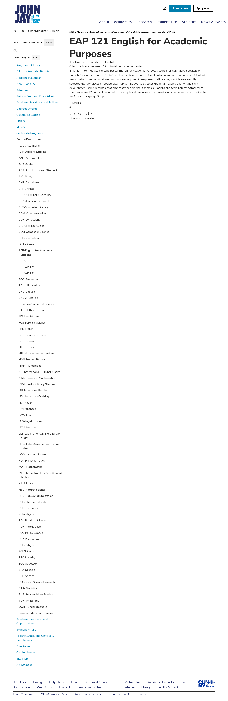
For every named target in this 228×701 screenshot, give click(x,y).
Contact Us (141, 694)
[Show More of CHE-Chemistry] (16, 182)
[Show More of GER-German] (16, 340)
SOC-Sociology (28, 563)
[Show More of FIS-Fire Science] (16, 316)
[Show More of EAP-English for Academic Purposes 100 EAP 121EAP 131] (16, 250)
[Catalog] (28, 42)
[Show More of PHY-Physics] (16, 514)
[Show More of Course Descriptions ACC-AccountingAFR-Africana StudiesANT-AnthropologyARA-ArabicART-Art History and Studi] (14, 139)
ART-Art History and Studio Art (39, 170)
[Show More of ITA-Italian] (16, 402)
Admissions (23, 90)
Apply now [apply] (203, 8)
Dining (37, 682)
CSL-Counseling (29, 238)
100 (23, 261)
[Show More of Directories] (14, 646)
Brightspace (21, 687)
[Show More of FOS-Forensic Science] (16, 322)
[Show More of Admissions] (14, 90)
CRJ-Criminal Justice (31, 226)
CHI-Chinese (26, 189)
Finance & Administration (89, 682)
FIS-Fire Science (29, 316)
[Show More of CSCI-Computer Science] (16, 231)
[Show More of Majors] (14, 120)
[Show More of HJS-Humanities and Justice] (16, 353)
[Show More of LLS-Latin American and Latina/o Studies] (16, 433)
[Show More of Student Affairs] (14, 629)
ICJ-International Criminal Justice (39, 372)
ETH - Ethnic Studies (32, 310)
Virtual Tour (133, 682)
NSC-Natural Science (32, 490)
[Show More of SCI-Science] (16, 551)
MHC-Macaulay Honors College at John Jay (40, 475)
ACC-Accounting (29, 145)
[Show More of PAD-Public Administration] (16, 495)
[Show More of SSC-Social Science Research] (16, 582)
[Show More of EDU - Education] (16, 285)
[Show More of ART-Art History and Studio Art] (16, 170)
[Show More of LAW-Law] (16, 414)
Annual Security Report (119, 694)
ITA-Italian (25, 403)
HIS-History (26, 347)
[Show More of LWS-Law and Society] (16, 454)
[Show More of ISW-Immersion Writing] (16, 396)
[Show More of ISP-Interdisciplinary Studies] (16, 384)
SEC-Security (27, 557)
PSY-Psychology (29, 539)
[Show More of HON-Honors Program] (16, 359)
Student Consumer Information (88, 694)
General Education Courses (36, 613)
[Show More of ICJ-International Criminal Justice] (16, 371)
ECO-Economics (29, 279)
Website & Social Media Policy (54, 694)
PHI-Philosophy (29, 508)
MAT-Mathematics (30, 467)
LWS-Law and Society (33, 454)
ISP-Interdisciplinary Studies (37, 384)
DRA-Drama (26, 244)
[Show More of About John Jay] (14, 83)
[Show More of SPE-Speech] (16, 575)
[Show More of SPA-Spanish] (16, 569)
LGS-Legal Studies (31, 421)
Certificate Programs (29, 133)
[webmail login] (164, 8)
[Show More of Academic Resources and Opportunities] (14, 618)
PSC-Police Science (31, 533)
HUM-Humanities (30, 366)
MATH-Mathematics (32, 460)
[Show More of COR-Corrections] (16, 219)
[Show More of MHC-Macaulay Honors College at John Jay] (16, 472)
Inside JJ (64, 687)
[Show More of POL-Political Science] (16, 520)
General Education (28, 115)
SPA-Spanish (27, 570)
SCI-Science (26, 551)
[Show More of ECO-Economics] (16, 279)
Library (146, 687)
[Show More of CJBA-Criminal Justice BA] (16, 194)
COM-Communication (32, 213)
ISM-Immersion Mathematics (37, 378)
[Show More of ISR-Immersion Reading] (16, 390)
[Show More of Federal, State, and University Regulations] (14, 635)
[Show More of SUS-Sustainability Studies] (16, 594)
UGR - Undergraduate (33, 607)
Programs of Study (28, 65)
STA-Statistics (28, 588)
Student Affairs (26, 629)
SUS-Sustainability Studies (36, 594)
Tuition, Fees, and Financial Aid (35, 96)
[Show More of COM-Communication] (16, 213)
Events (185, 682)
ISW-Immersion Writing (34, 396)
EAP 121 (29, 267)
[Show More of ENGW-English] (16, 297)
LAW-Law (25, 415)
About (104, 21)
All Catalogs (24, 665)
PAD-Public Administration (36, 496)
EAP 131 (29, 273)
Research (144, 21)
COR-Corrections (29, 220)
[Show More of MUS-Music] (16, 483)
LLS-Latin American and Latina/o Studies (39, 436)
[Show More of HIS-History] (16, 347)
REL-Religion (27, 545)
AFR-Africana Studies (32, 152)
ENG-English (27, 292)
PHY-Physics (26, 514)
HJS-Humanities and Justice (36, 353)
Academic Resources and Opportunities (32, 621)
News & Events (213, 21)
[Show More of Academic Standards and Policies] (14, 102)
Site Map (22, 659)
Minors (20, 127)
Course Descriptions (29, 139)
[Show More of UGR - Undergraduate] (16, 606)
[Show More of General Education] (14, 114)
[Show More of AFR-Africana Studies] (16, 151)
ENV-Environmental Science (36, 304)
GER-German (27, 341)
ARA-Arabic (26, 164)
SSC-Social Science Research (37, 582)
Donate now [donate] (180, 8)
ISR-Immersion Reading (34, 390)
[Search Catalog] (33, 50)
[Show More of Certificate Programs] (14, 133)
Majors (20, 121)
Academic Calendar (28, 78)
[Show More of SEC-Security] (16, 557)
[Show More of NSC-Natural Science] (16, 489)
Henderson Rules (89, 687)
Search (36, 57)
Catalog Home (25, 652)
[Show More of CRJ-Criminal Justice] (16, 225)
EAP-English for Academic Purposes (36, 253)
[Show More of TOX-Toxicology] (16, 600)
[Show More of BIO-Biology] (16, 176)
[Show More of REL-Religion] (16, 545)
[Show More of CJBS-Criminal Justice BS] (16, 200)
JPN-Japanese (27, 409)
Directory (19, 682)
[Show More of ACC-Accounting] (16, 145)
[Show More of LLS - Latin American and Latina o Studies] (16, 443)
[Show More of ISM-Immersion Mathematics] (16, 377)
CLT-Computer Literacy (34, 207)
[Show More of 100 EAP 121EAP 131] (18, 260)
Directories (23, 646)
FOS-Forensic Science (32, 322)
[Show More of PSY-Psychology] (16, 538)
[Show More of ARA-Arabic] (16, 164)
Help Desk (56, 682)
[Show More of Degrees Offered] (14, 108)
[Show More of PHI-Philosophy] (16, 507)
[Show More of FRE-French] (16, 328)
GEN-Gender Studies (32, 335)
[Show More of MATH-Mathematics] (16, 460)
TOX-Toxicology (29, 601)
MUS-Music (26, 483)
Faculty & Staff (167, 687)
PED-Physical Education (34, 502)
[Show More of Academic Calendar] (14, 77)
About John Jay (25, 84)
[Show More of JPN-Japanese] (16, 408)
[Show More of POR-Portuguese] (16, 526)
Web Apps (44, 687)
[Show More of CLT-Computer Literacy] (16, 207)
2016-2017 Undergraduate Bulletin (86, 32)
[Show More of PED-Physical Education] (16, 501)
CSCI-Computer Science (34, 232)
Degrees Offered (27, 109)
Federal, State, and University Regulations (35, 638)
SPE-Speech (26, 576)
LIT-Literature (28, 427)
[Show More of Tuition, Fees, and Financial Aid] (14, 96)
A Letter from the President (34, 71)
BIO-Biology (26, 176)
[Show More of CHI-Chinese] (16, 188)
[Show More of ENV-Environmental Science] (16, 303)
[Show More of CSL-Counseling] (16, 237)
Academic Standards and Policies (37, 102)
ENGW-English (28, 298)
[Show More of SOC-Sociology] (16, 563)
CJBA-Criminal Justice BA (35, 195)
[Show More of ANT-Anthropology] (16, 157)
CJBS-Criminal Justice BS (34, 201)
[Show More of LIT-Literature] (16, 427)
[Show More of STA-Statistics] (16, 588)
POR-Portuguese (30, 526)
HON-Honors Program (33, 359)
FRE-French (26, 329)
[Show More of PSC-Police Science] (16, 532)
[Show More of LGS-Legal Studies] (16, 421)
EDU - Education (29, 285)
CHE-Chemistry (29, 182)
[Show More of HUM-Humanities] (16, 365)
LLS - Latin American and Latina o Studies (40, 446)
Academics (123, 21)
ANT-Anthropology (31, 158)
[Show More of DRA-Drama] (16, 244)
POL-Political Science (32, 520)
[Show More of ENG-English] (16, 291)
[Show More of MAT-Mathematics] (16, 466)
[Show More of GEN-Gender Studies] (16, 334)
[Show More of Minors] (14, 126)
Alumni (130, 687)
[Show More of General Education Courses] (16, 612)
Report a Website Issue (23, 694)
